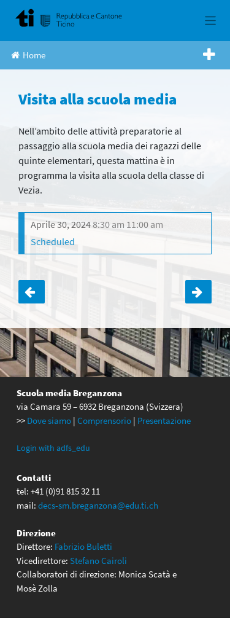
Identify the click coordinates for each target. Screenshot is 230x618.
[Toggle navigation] (210, 20)
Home (28, 55)
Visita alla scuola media (31, 291)
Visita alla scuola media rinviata (198, 291)
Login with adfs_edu (53, 447)
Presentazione (164, 420)
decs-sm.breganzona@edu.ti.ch (98, 505)
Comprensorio (104, 420)
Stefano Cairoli (98, 560)
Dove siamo (49, 420)
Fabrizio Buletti (83, 546)
